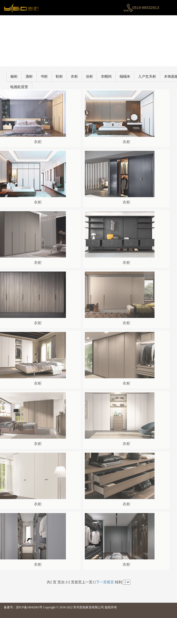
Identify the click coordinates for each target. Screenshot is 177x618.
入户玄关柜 (155, 76)
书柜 (51, 76)
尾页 (110, 582)
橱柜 (21, 76)
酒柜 (36, 76)
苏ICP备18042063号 (29, 607)
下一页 (101, 582)
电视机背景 (27, 87)
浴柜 (97, 76)
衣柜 (82, 76)
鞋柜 (66, 76)
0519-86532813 (145, 7)
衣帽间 (114, 76)
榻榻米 (132, 76)
